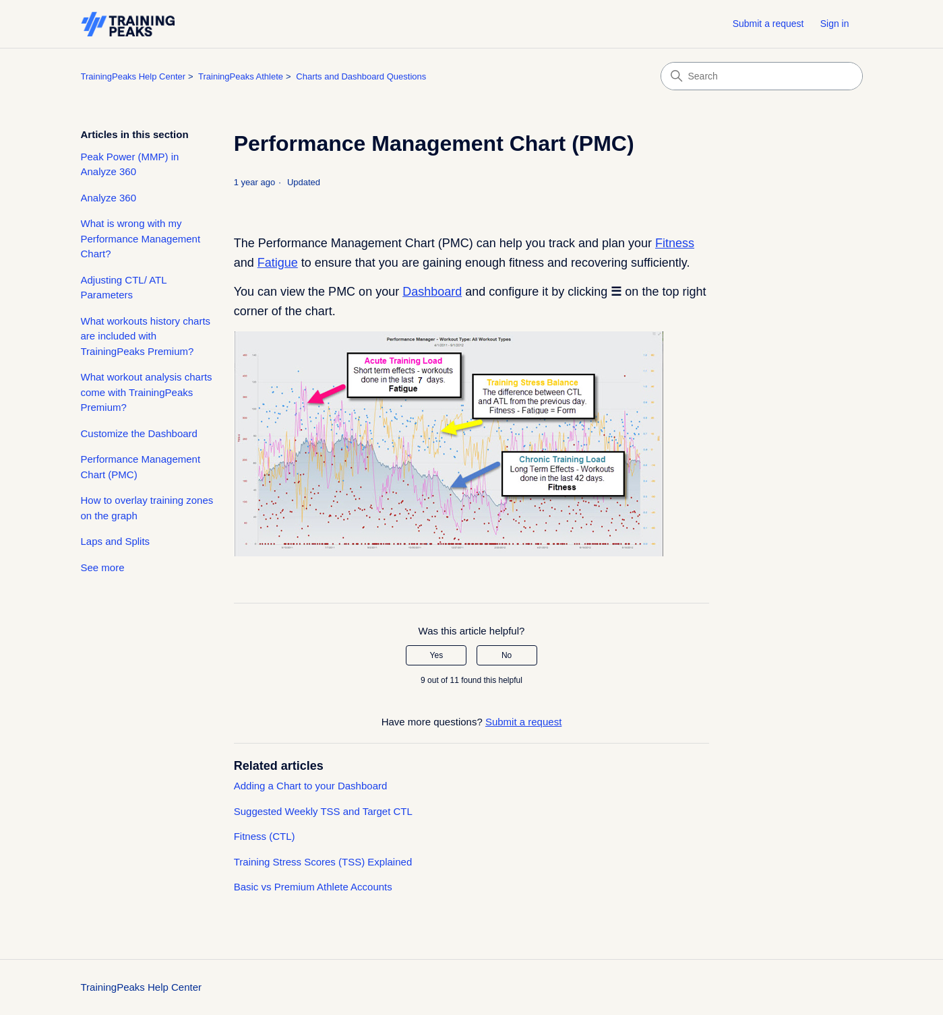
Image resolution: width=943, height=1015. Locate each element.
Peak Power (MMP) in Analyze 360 (130, 164)
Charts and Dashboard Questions (361, 76)
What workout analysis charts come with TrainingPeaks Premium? (146, 392)
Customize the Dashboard (139, 433)
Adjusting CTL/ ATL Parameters (124, 287)
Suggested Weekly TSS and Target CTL (323, 811)
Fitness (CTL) (264, 836)
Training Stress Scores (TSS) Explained (323, 861)
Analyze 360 (109, 197)
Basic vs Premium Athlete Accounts (313, 886)
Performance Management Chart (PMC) (141, 466)
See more (103, 567)
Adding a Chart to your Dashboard (311, 785)
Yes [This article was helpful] (437, 655)
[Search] (761, 76)
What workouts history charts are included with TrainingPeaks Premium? (146, 336)
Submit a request (768, 23)
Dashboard (432, 291)
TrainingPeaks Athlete (240, 76)
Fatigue (277, 262)
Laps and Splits (115, 541)
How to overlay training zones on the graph (147, 507)
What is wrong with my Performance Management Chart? (141, 238)
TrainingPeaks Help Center (133, 76)
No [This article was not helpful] (506, 655)
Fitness (674, 243)
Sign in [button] (834, 23)
